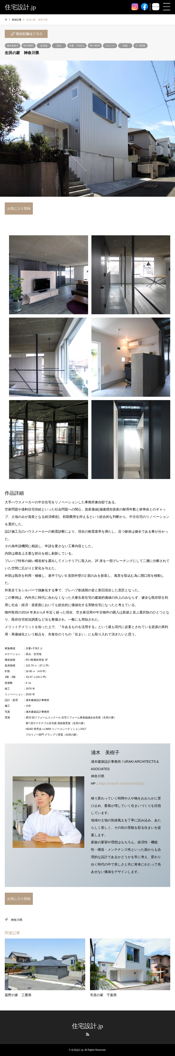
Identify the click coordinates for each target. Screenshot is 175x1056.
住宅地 (43, 45)
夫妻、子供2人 (77, 45)
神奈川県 (16, 920)
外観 (125, 45)
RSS (87, 1034)
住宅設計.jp (87, 1026)
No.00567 (28, 45)
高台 (59, 45)
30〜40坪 (95, 45)
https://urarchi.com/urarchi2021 (122, 783)
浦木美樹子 (13, 45)
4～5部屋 (140, 45)
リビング (110, 45)
